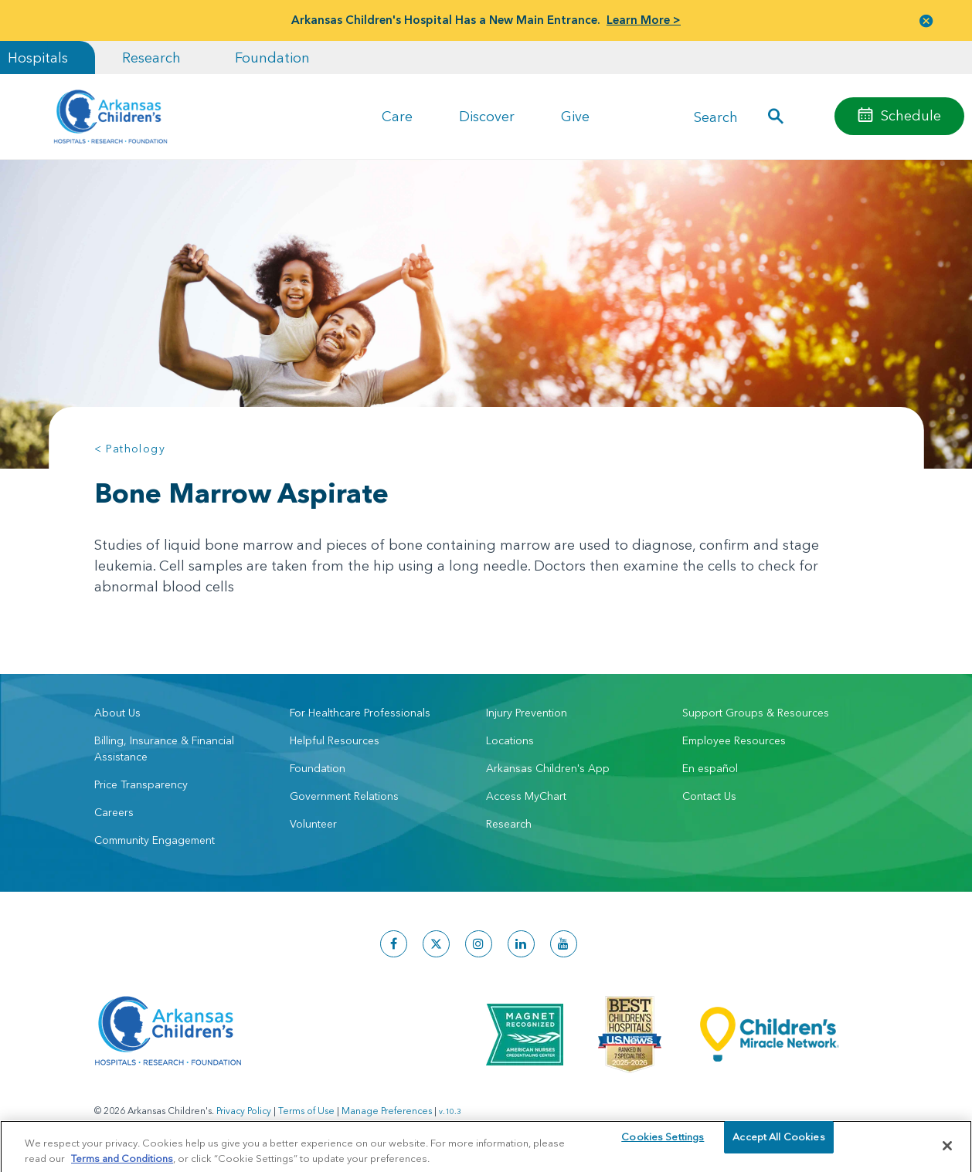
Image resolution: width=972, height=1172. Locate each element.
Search (716, 116)
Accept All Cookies (778, 1153)
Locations (510, 740)
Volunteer (313, 824)
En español (710, 768)
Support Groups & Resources (755, 713)
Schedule (911, 115)
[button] (926, 20)
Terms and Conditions (122, 1165)
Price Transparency (141, 784)
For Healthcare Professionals (360, 713)
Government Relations (344, 796)
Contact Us (709, 796)
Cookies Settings (662, 1153)
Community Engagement (154, 840)
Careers (114, 812)
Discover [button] (487, 116)
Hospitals (38, 57)
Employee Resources (734, 740)
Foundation (272, 57)
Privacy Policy (243, 1110)
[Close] (947, 1153)
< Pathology (129, 449)
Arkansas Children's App (548, 768)
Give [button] (575, 116)
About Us (117, 713)
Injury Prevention (526, 713)
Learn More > (644, 19)
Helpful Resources (334, 740)
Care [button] (397, 116)
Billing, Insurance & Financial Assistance (164, 748)
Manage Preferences (387, 1110)
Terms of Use (306, 1110)
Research (151, 57)
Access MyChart (526, 796)
